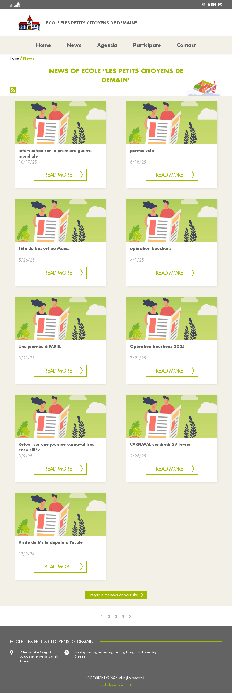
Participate (147, 45)
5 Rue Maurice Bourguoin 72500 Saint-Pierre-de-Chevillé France (39, 656)
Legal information (111, 685)
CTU (130, 685)
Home (14, 58)
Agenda (107, 45)
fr (203, 4)
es (220, 4)
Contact (186, 45)
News (74, 45)
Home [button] (43, 45)
